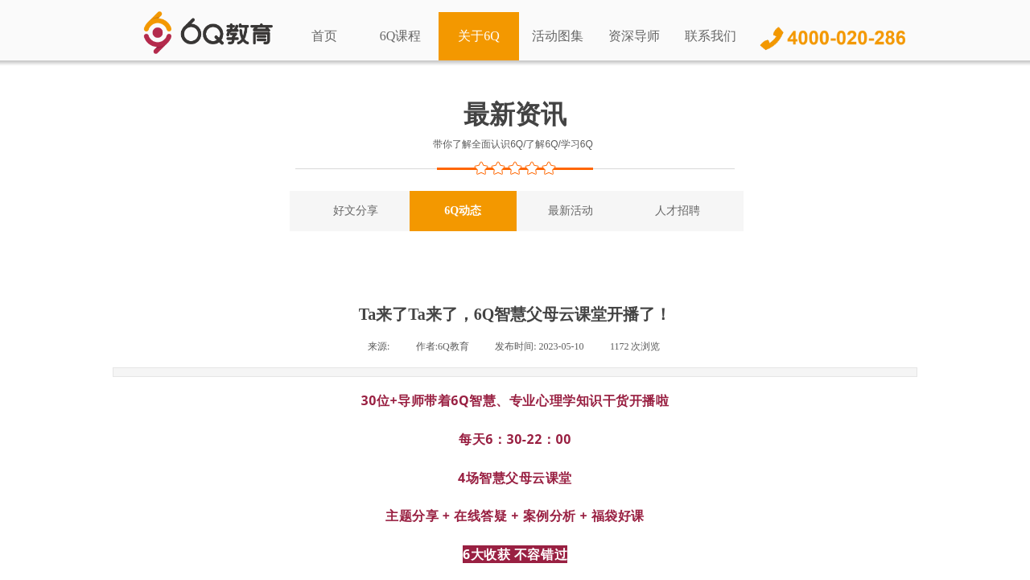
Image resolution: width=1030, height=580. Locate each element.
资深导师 (634, 36)
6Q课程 (401, 36)
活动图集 (557, 36)
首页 (324, 36)
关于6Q (479, 36)
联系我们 (710, 36)
